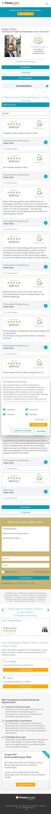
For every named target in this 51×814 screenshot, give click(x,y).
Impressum (42, 806)
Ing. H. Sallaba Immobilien (12, 620)
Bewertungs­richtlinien (11, 806)
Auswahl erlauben (22, 430)
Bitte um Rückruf (11, 572)
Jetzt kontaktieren (25, 78)
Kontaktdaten (32, 86)
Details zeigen (39, 419)
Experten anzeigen (25, 670)
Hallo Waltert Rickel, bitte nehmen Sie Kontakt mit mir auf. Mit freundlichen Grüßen (25, 538)
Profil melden (41, 601)
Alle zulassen (38, 424)
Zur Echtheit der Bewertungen (25, 61)
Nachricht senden (25, 578)
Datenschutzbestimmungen (23, 583)
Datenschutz (34, 806)
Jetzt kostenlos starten (25, 784)
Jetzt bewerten (25, 67)
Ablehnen (41, 431)
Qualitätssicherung (24, 806)
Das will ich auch (25, 14)
